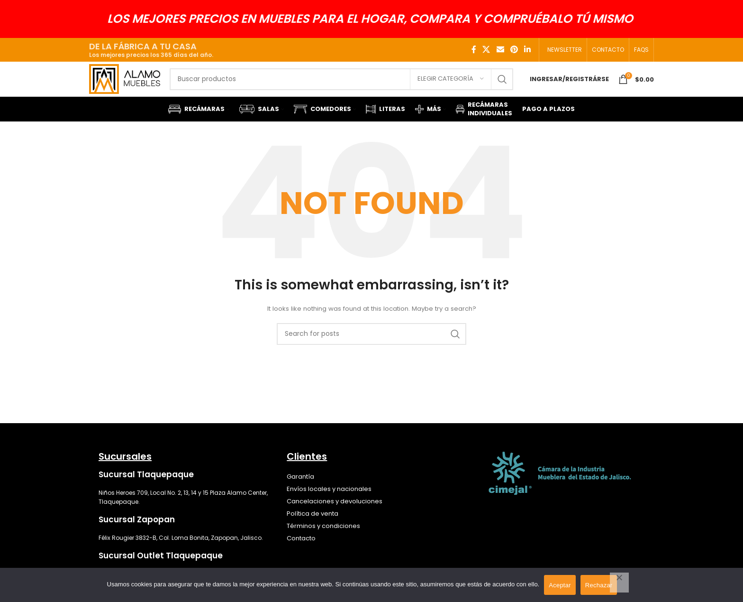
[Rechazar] (619, 583)
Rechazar (599, 585)
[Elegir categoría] (450, 87)
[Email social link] (500, 49)
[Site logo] (133, 86)
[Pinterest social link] (514, 49)
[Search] (350, 87)
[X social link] (486, 49)
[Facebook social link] (474, 49)
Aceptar (560, 585)
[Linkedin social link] (527, 49)
